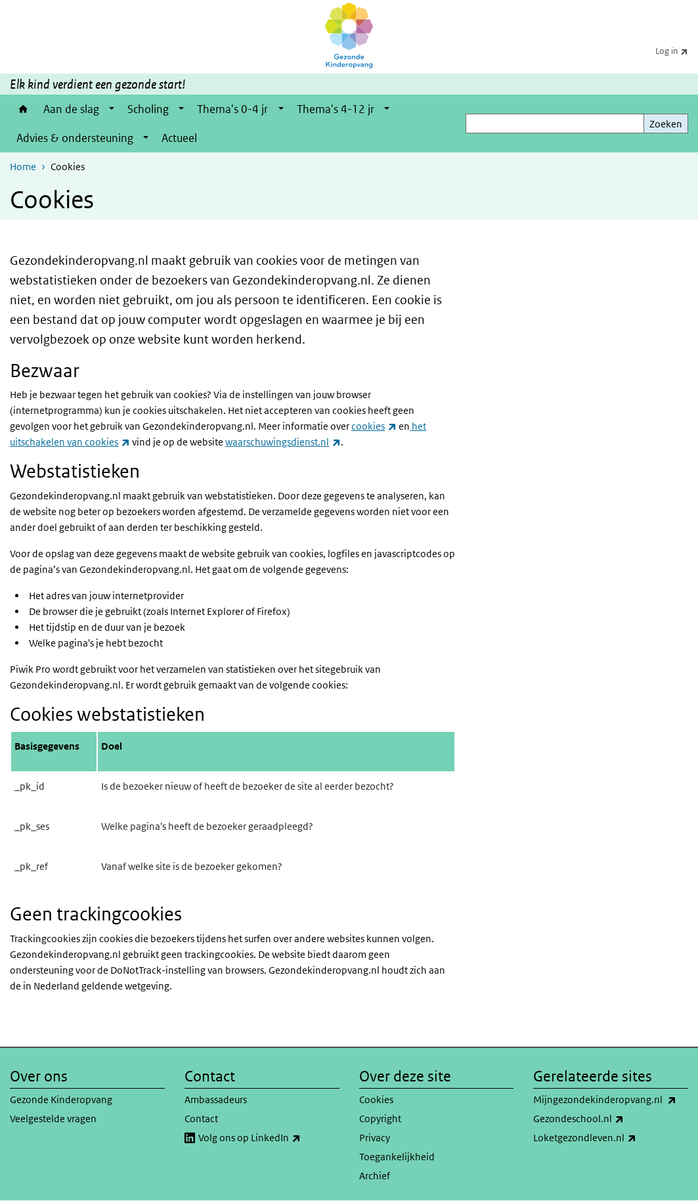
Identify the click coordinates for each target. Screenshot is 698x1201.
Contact (201, 1118)
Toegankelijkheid (397, 1156)
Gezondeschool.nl (607, 1119)
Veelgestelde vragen (53, 1118)
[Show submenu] (111, 109)
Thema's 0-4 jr (232, 109)
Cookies (376, 1099)
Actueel (179, 138)
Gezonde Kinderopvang (61, 1099)
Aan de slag (71, 109)
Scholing (148, 109)
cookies (374, 426)
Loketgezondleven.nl (610, 1138)
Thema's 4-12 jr (335, 109)
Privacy (374, 1137)
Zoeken (665, 124)
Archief (374, 1175)
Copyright (380, 1118)
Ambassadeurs (216, 1099)
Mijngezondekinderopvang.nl (610, 1100)
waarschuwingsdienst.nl (283, 442)
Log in (676, 50)
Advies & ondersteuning (74, 138)
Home (23, 109)
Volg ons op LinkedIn (268, 1138)
